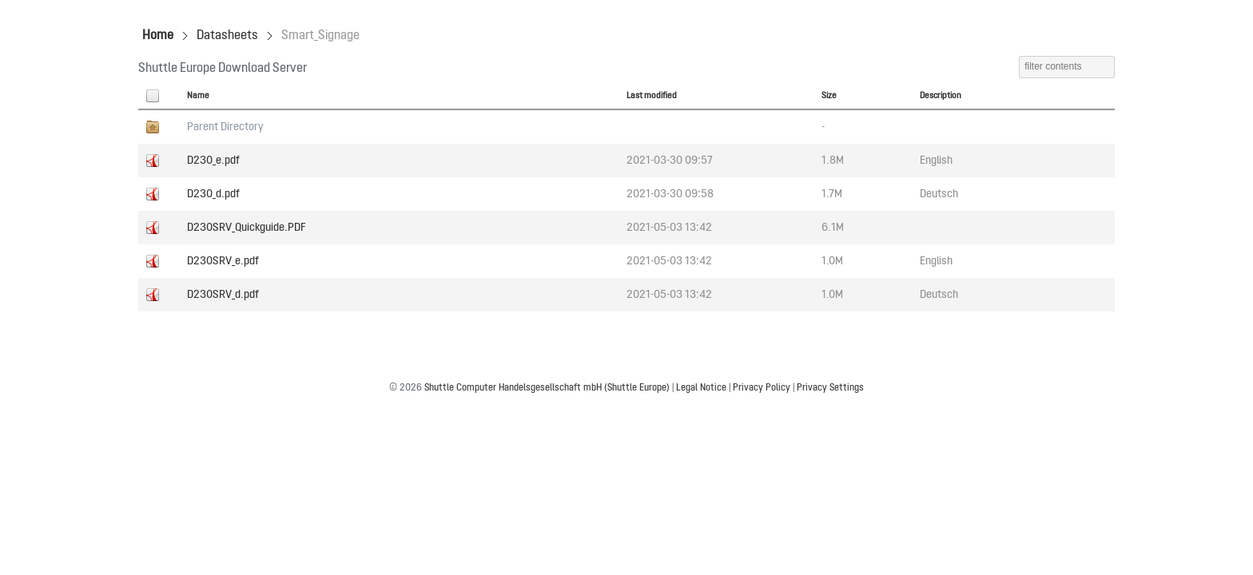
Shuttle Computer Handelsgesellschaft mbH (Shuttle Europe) (547, 388)
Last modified (651, 96)
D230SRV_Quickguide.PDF (246, 227)
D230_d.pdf (213, 194)
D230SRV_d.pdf (223, 294)
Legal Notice (701, 388)
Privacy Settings (830, 388)
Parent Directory (225, 127)
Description (940, 96)
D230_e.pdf (213, 160)
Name (198, 96)
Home (157, 36)
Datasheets (227, 36)
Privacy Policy (761, 388)
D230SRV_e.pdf (223, 261)
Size (829, 96)
